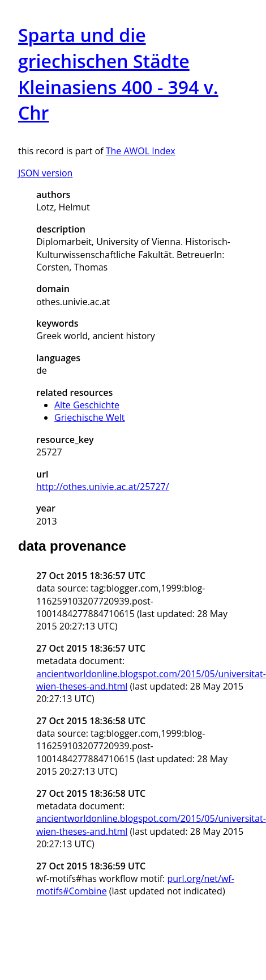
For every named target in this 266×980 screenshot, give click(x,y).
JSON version (45, 173)
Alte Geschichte (86, 405)
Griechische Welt (89, 417)
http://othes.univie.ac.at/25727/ (102, 486)
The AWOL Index (140, 151)
